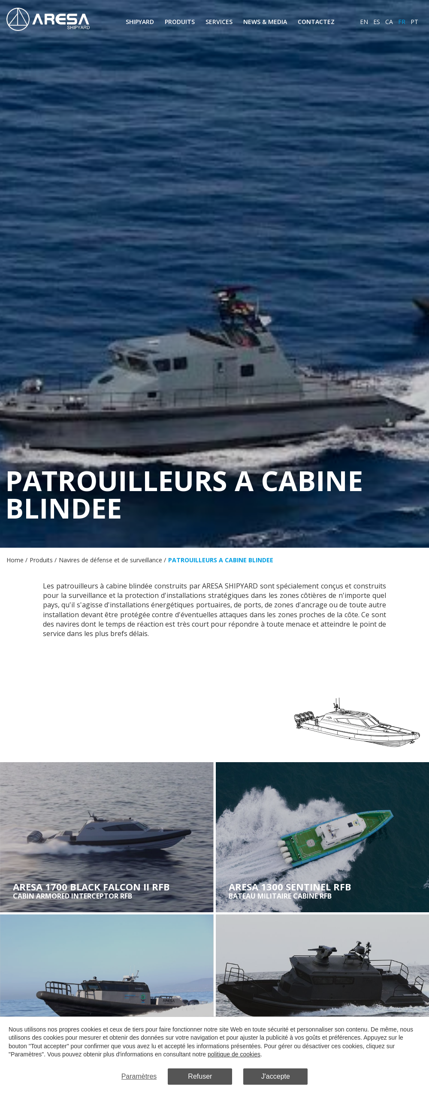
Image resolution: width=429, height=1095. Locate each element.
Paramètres (139, 1076)
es (376, 22)
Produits (180, 22)
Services (219, 22)
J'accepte (275, 1076)
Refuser (200, 1076)
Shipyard (140, 22)
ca (389, 22)
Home (15, 560)
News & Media (265, 22)
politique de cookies (234, 1054)
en (364, 22)
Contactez (316, 22)
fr (401, 22)
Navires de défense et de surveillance (110, 560)
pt (414, 22)
